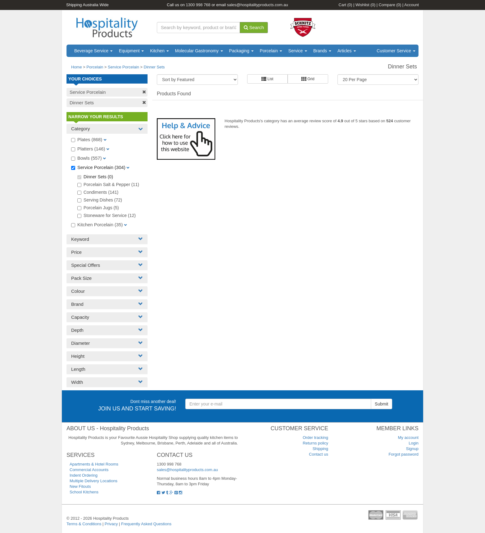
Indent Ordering (83, 475)
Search (254, 27)
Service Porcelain (123, 67)
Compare (390, 4)
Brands (322, 50)
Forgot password (403, 454)
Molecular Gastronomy (199, 50)
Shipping (320, 448)
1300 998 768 (198, 4)
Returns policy (315, 443)
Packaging (241, 50)
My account (408, 437)
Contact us (318, 454)
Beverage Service (93, 50)
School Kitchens (84, 492)
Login (413, 443)
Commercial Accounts (89, 469)
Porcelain (271, 50)
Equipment (131, 50)
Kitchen (159, 50)
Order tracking (315, 437)
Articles (346, 50)
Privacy (111, 524)
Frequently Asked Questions (146, 524)
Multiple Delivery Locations (94, 481)
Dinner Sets (154, 67)
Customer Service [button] (396, 50)
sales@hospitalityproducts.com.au (257, 4)
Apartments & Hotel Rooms (94, 464)
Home (76, 67)
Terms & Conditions (84, 524)
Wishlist (365, 4)
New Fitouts (80, 486)
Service (297, 50)
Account (411, 4)
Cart (345, 4)
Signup (412, 448)
